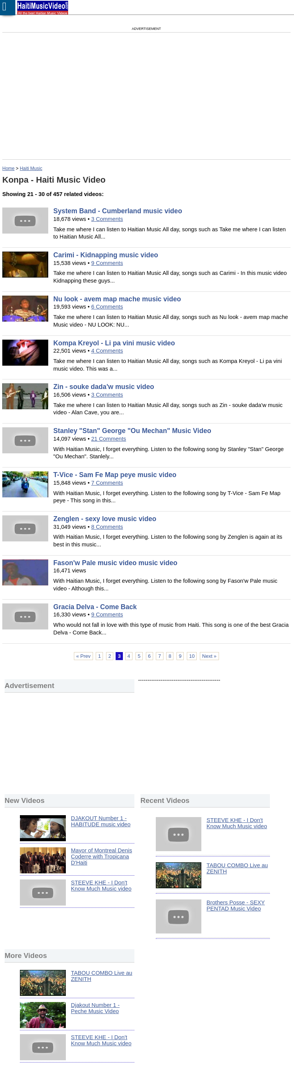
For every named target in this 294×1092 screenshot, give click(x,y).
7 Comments (107, 483)
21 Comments (108, 439)
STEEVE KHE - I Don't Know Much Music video (101, 885)
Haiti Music (31, 168)
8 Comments (107, 527)
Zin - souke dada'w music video (103, 387)
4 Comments (107, 351)
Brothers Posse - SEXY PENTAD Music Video (236, 905)
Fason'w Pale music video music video (115, 563)
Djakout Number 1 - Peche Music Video (95, 1008)
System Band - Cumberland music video (117, 211)
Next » (209, 656)
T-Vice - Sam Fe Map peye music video (114, 475)
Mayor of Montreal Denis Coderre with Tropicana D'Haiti (101, 856)
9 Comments (107, 263)
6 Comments (107, 307)
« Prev (83, 656)
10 (191, 656)
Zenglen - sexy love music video (104, 519)
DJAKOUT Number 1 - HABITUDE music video (101, 821)
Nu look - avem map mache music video (117, 299)
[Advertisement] (76, 95)
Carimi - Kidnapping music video (105, 255)
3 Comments (107, 219)
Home (8, 168)
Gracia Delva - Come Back (95, 607)
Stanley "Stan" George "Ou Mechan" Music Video (132, 431)
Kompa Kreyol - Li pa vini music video (114, 343)
